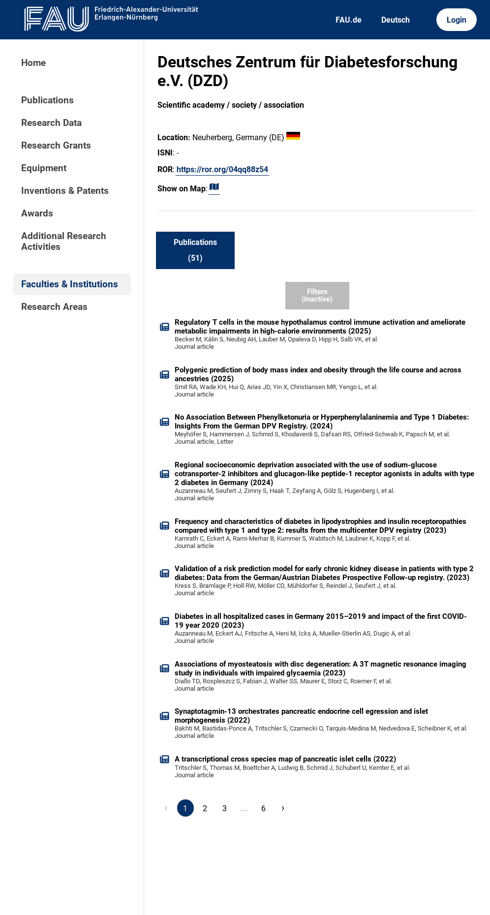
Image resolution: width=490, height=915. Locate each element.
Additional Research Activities (63, 241)
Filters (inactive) (317, 295)
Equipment (43, 168)
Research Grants (56, 145)
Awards (37, 213)
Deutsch (395, 20)
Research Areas (54, 307)
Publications (47, 100)
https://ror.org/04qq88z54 (222, 169)
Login (456, 20)
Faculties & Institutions (69, 284)
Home (33, 63)
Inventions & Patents (65, 190)
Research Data (51, 123)
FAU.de (349, 20)
